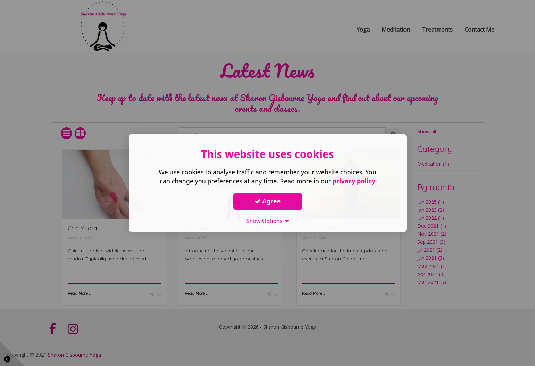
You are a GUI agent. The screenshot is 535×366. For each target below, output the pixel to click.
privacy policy (354, 181)
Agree (267, 201)
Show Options (267, 221)
